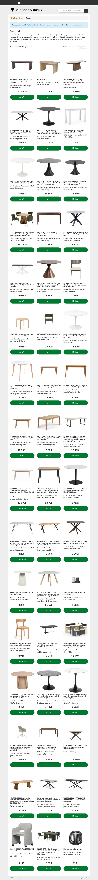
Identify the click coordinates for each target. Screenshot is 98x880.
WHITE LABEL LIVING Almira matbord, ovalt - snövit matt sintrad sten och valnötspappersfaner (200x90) (75, 81)
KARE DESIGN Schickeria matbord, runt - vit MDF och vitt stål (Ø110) (21, 182)
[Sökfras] (70, 11)
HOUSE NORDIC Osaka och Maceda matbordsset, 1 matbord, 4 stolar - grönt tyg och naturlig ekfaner (22, 233)
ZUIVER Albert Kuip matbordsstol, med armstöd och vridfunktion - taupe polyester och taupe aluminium (21, 748)
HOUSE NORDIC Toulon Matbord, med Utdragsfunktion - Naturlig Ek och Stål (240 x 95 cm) (48, 543)
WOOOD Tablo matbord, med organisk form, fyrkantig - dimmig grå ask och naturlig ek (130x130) (48, 594)
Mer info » (22, 97)
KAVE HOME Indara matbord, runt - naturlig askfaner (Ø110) (22, 335)
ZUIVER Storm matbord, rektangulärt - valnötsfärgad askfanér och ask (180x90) (46, 747)
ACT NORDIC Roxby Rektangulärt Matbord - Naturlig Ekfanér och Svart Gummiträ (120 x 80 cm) (48, 490)
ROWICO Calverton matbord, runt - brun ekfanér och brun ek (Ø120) (75, 542)
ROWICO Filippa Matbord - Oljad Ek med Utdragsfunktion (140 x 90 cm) (75, 386)
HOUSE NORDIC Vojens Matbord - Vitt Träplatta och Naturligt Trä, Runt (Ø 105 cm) (22, 386)
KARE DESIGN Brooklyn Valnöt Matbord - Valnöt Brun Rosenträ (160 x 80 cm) (47, 233)
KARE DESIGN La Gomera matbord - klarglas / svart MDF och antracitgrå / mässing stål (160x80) (22, 543)
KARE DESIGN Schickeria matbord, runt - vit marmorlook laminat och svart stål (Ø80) (75, 696)
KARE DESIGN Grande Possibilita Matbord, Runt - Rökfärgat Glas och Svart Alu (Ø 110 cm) (75, 183)
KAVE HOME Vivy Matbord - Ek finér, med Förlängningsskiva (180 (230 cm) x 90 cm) (49, 437)
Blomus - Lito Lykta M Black (72, 849)
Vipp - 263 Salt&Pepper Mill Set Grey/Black (74, 593)
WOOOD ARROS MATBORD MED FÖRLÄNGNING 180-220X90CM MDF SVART (74, 799)
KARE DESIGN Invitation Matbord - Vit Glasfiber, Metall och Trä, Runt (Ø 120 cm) (75, 335)
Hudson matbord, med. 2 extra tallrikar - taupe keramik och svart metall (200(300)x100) (48, 799)
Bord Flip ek (41, 79)
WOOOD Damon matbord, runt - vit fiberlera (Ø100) (21, 593)
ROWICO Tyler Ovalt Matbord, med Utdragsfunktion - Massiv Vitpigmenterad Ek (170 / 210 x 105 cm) (22, 491)
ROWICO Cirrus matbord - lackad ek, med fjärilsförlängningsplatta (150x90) (49, 386)
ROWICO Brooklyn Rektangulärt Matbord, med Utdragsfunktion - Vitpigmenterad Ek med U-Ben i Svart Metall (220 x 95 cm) (74, 438)
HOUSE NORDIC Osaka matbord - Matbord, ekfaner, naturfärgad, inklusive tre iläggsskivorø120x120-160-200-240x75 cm (22, 800)
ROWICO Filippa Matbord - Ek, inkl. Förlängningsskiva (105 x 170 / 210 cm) (22, 437)
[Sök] (86, 11)
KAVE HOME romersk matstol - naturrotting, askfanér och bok (20, 644)
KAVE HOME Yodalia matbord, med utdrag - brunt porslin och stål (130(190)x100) (75, 747)
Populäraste (83, 47)
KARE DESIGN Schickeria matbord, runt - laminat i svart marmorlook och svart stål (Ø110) (48, 696)
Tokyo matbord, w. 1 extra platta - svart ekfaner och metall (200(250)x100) (48, 645)
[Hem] (19, 2)
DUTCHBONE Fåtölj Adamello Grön (48, 334)
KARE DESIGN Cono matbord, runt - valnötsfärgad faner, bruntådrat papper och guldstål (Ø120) (49, 284)
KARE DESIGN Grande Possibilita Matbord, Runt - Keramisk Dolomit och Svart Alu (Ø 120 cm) (48, 183)
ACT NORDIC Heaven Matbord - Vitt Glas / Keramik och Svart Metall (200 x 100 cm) (22, 131)
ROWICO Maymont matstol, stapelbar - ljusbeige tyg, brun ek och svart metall (74, 284)
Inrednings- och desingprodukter (26, 10)
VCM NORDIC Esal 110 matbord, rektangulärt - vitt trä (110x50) (74, 131)
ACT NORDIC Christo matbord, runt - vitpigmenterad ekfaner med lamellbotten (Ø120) (22, 696)
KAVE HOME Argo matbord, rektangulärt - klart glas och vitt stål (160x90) (22, 284)
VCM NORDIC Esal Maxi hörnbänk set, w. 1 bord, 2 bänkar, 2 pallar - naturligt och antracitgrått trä (74, 645)
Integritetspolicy (83, 878)
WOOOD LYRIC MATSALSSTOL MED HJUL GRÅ (22, 850)
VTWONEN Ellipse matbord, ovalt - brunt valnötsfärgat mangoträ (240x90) (21, 80)
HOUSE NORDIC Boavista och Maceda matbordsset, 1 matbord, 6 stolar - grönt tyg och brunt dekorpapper (48, 851)
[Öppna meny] (12, 2)
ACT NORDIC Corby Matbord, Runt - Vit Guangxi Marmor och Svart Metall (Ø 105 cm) (75, 490)
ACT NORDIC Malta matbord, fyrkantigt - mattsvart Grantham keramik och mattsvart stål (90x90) (49, 131)
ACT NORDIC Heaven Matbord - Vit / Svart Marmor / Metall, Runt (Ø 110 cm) (75, 233)
